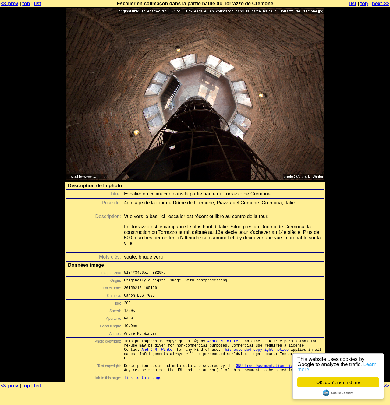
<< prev (9, 3)
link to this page (142, 393)
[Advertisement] (365, 150)
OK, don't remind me (338, 382)
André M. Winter (223, 350)
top (26, 3)
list (37, 3)
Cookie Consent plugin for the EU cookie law (338, 392)
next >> (380, 3)
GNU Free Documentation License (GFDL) (276, 379)
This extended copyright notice (256, 360)
